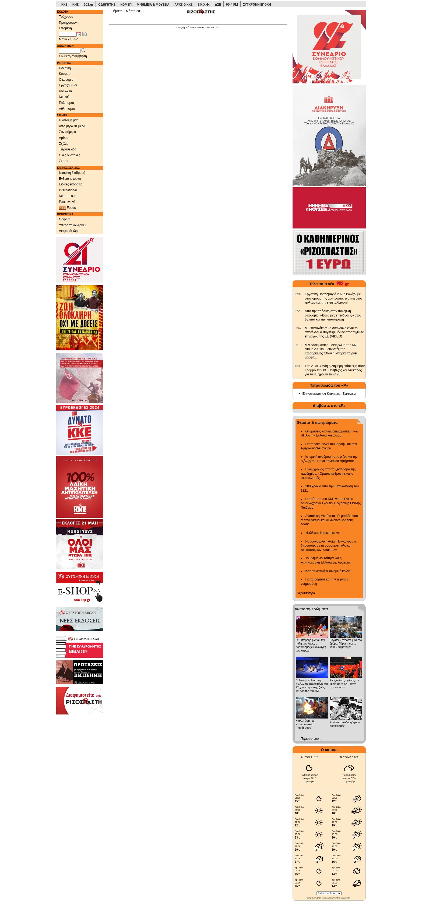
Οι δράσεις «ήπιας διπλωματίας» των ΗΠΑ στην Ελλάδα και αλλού (329, 433)
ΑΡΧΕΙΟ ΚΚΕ (183, 4)
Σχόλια (63, 144)
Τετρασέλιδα (67, 149)
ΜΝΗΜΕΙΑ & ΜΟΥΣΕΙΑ (153, 4)
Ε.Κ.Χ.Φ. (204, 4)
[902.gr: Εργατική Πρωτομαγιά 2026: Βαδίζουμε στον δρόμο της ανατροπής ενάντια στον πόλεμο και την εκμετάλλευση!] (298, 294)
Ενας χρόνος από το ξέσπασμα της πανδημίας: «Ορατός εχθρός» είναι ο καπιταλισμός (328, 473)
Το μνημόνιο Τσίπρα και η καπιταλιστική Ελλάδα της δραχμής (326, 560)
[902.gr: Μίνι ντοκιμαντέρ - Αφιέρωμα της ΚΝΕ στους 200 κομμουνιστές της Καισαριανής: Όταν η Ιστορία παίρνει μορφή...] (298, 345)
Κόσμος (64, 74)
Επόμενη (65, 28)
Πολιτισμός (67, 103)
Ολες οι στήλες (69, 155)
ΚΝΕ (75, 4)
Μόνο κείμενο (68, 39)
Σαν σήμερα (67, 132)
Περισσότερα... (307, 593)
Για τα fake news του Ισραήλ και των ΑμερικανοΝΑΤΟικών (329, 446)
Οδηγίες (65, 219)
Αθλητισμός (67, 109)
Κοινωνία (65, 91)
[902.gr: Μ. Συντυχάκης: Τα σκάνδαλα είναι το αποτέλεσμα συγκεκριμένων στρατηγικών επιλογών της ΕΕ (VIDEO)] (298, 328)
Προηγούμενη (69, 22)
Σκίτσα (63, 161)
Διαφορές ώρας (70, 231)
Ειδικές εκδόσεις (70, 184)
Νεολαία (65, 97)
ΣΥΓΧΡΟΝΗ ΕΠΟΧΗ (257, 4)
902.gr (88, 4)
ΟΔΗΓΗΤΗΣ (106, 4)
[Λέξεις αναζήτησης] (69, 51)
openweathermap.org (338, 898)
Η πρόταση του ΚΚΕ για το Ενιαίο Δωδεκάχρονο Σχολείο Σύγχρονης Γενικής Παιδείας (331, 503)
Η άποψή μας (68, 120)
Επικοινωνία (67, 202)
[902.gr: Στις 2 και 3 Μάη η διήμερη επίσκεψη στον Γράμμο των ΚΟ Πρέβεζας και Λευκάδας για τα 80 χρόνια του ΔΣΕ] (298, 366)
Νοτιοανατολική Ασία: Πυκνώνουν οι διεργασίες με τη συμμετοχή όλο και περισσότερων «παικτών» (329, 546)
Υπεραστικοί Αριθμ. (73, 225)
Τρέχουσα (66, 17)
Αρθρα (63, 138)
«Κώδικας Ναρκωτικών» (322, 533)
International (68, 190)
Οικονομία (66, 80)
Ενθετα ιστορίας (70, 179)
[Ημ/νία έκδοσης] (68, 34)
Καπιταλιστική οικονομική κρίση (327, 571)
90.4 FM (232, 4)
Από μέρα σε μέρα (72, 126)
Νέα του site (67, 196)
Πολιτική (65, 68)
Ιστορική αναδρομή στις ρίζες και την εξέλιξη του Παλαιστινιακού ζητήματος (329, 459)
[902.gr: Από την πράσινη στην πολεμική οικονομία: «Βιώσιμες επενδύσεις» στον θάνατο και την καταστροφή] (298, 311)
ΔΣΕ (218, 4)
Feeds (67, 208)
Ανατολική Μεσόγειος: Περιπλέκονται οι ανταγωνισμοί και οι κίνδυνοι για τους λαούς (331, 520)
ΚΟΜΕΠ (126, 4)
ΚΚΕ (64, 4)
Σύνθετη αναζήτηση (73, 56)
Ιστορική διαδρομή (72, 173)
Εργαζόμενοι (68, 85)
